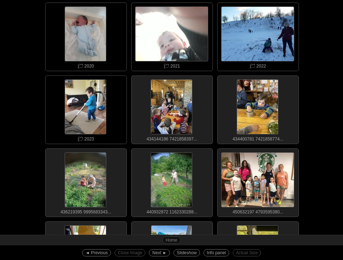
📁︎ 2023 (86, 109)
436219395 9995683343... (86, 181)
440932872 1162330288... (172, 181)
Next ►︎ (159, 252)
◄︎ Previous (96, 252)
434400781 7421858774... (258, 109)
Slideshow (187, 252)
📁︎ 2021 (172, 36)
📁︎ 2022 (258, 36)
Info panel (216, 252)
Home (171, 240)
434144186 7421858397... (172, 109)
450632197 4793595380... (258, 181)
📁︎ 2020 (86, 36)
